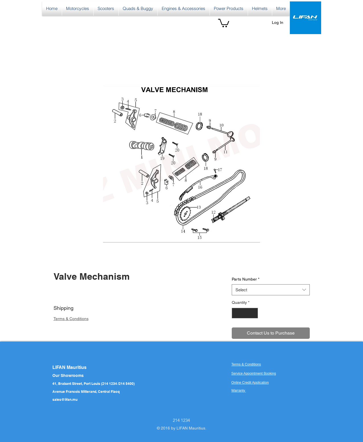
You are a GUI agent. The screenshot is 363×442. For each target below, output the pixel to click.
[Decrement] (236, 313)
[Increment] (253, 313)
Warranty (238, 391)
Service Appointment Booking (253, 373)
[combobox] (270, 289)
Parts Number (245, 279)
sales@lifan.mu (64, 399)
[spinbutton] (245, 313)
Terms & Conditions (71, 318)
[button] (223, 22)
